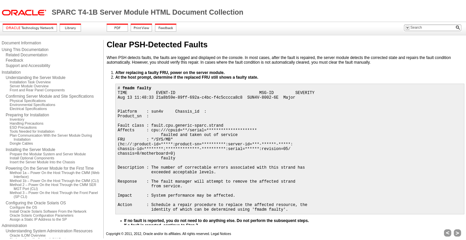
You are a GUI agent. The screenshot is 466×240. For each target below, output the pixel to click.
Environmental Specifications (32, 105)
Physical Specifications (28, 101)
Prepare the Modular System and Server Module (48, 154)
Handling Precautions (26, 123)
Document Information (21, 43)
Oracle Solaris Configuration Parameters (41, 215)
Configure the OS (23, 207)
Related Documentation (26, 55)
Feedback (14, 60)
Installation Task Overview (30, 82)
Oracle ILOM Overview (28, 235)
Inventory (17, 119)
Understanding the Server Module (35, 77)
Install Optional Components (32, 158)
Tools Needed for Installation (32, 131)
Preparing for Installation (27, 115)
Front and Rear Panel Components (37, 90)
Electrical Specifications (28, 109)
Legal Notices (221, 234)
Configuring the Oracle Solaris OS (36, 203)
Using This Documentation (25, 49)
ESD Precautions (23, 127)
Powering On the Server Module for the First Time (50, 168)
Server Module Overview (29, 86)
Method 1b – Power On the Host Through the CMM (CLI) (54, 181)
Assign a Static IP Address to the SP (38, 219)
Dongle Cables (21, 143)
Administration (14, 225)
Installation (11, 72)
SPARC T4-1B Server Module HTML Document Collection (147, 12)
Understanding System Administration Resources (49, 231)
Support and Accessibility (28, 65)
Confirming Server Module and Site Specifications (50, 96)
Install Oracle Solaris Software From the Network (48, 211)
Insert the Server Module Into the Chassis (42, 162)
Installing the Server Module (30, 149)
